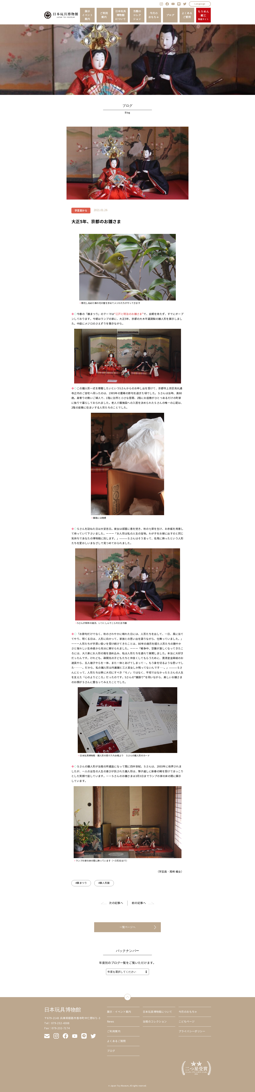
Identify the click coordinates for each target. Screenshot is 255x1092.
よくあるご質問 (186, 15)
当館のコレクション (137, 15)
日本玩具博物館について (120, 15)
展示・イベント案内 (119, 1011)
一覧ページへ (127, 927)
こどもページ (187, 1021)
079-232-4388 (60, 1023)
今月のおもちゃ (153, 15)
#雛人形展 (104, 883)
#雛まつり (81, 883)
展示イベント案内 (87, 15)
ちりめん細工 (203, 15)
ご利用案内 (104, 15)
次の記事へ (116, 903)
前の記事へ (139, 903)
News (110, 1021)
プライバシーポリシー (192, 1031)
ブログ (170, 15)
